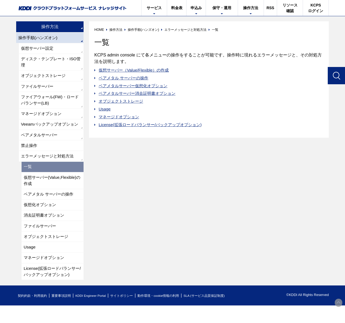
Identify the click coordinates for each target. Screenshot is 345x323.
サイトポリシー (133, 313)
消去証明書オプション (45, 230)
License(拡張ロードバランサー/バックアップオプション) (153, 124)
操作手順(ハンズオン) (39, 38)
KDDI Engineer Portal (98, 313)
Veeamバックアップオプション (49, 131)
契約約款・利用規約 (34, 313)
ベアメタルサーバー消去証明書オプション (140, 93)
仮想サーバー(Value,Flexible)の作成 (51, 193)
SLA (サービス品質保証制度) (223, 313)
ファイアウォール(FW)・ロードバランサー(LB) (49, 103)
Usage (105, 109)
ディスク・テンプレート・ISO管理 (50, 63)
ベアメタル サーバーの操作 (125, 78)
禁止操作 (29, 157)
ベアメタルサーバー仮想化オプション (135, 85)
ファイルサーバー (38, 88)
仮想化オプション (41, 219)
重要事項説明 (65, 313)
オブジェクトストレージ (122, 101)
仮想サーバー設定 (38, 49)
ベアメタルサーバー (40, 146)
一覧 (28, 179)
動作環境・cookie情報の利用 (173, 313)
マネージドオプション (120, 117)
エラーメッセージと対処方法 (49, 168)
